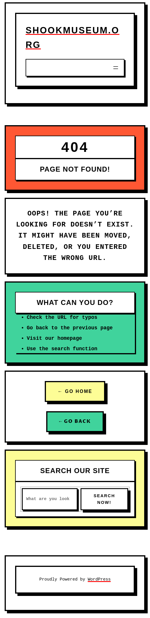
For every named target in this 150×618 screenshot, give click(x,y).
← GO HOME (75, 391)
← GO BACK (75, 421)
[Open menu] (115, 67)
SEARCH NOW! (104, 499)
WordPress (99, 579)
